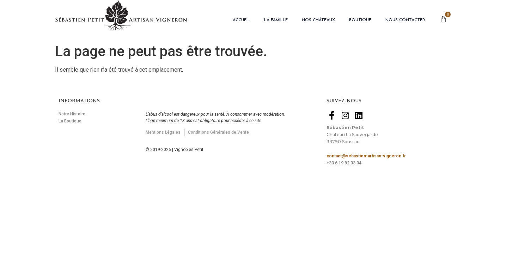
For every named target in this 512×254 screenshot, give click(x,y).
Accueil (241, 20)
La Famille (276, 20)
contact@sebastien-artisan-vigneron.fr (366, 155)
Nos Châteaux (318, 20)
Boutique (360, 20)
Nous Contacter (405, 20)
